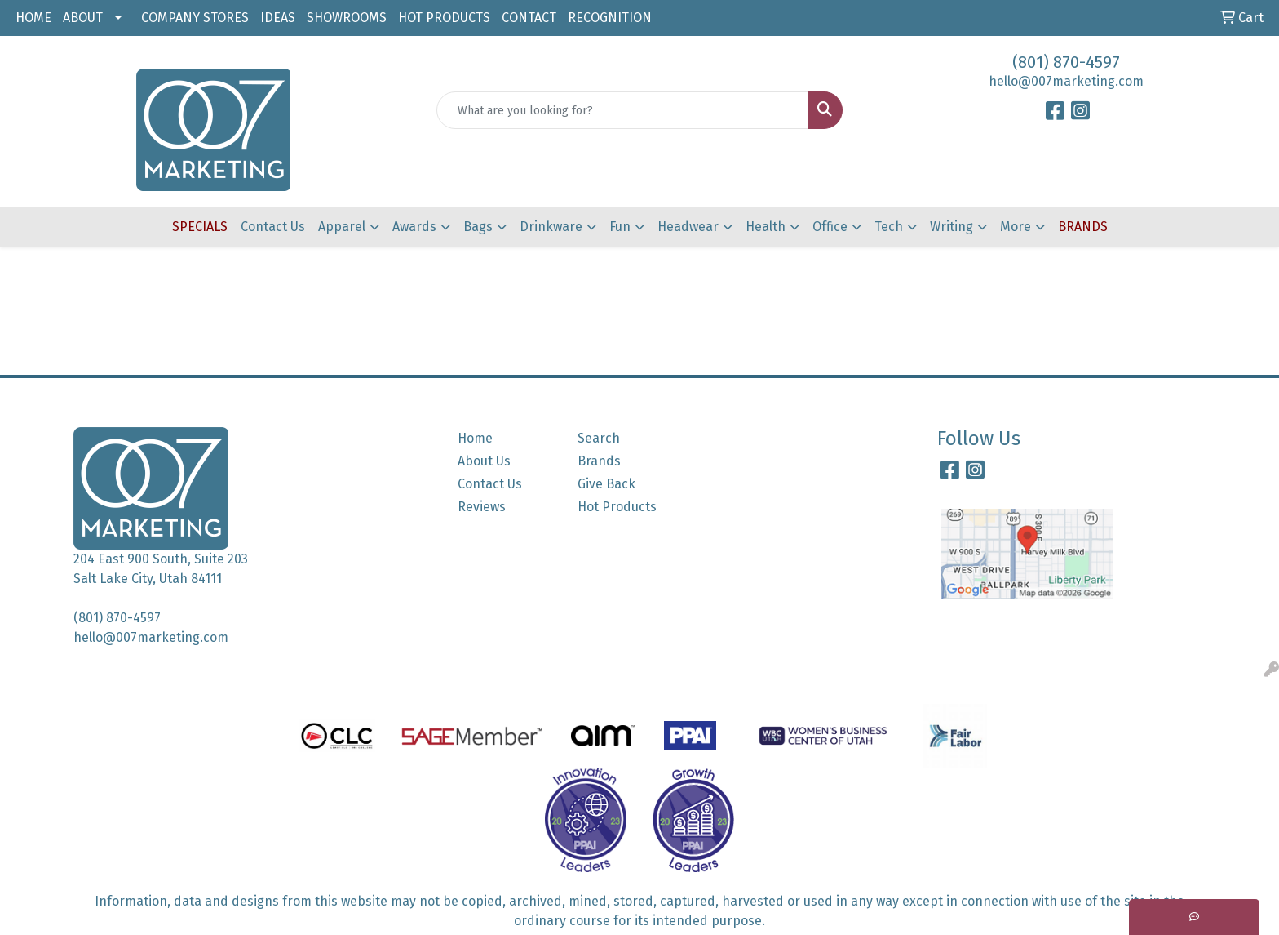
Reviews (482, 506)
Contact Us (273, 226)
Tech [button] (888, 226)
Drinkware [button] (551, 226)
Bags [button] (478, 226)
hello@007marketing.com (1066, 81)
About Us (484, 461)
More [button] (1015, 226)
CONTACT (529, 17)
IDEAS (277, 17)
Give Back (606, 484)
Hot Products (617, 506)
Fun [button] (620, 226)
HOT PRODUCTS (444, 17)
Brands (599, 461)
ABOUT (83, 17)
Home (475, 438)
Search (599, 438)
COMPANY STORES (195, 17)
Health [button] (766, 226)
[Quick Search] (622, 110)
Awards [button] (414, 226)
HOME (33, 17)
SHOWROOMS (347, 17)
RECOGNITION (610, 17)
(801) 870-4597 (1066, 62)
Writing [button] (951, 226)
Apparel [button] (341, 226)
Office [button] (830, 226)
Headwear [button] (688, 226)
